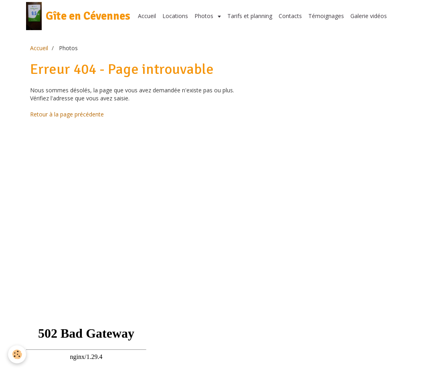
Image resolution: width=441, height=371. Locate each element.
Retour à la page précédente (67, 114)
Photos (204, 16)
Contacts (290, 16)
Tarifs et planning (249, 16)
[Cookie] (17, 354)
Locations (175, 16)
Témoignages (326, 16)
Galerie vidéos (368, 16)
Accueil (147, 16)
